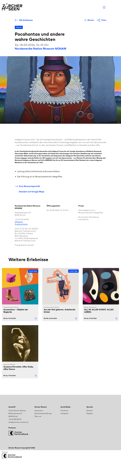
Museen (52, 7)
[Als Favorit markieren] (89, 20)
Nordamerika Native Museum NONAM (40, 48)
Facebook (64, 411)
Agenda (39, 7)
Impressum (39, 411)
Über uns (38, 416)
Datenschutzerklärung (43, 413)
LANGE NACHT (78, 7)
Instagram (65, 413)
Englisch (89, 413)
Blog (63, 7)
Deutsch (89, 411)
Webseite (19, 222)
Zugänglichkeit (21, 224)
